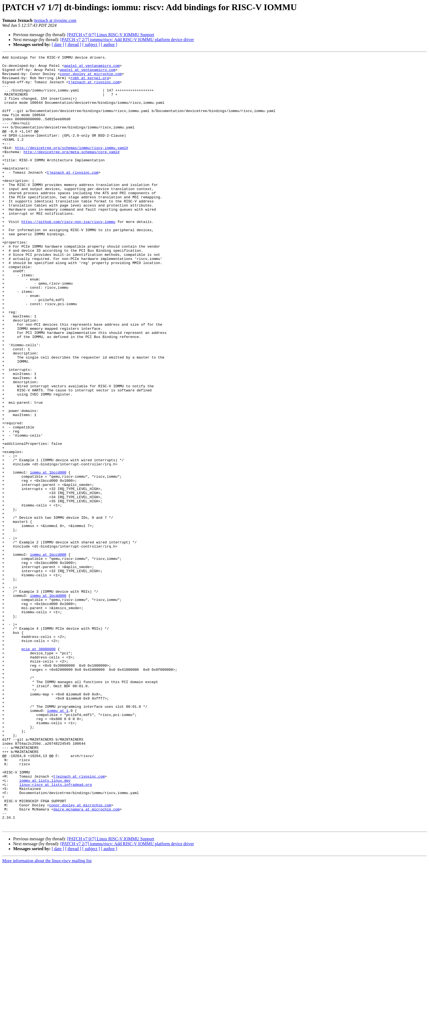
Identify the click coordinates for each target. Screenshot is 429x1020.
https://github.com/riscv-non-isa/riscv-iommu (68, 255)
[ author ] (109, 44)
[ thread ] (73, 44)
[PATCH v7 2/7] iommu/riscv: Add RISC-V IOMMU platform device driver (127, 39)
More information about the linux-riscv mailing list (47, 1015)
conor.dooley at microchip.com (91, 77)
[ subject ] (91, 44)
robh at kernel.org (90, 82)
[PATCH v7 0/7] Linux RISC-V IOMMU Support (110, 34)
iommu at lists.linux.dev (44, 925)
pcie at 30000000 (38, 768)
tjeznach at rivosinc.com (55, 20)
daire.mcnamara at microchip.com (86, 960)
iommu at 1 (57, 842)
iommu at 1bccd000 (48, 556)
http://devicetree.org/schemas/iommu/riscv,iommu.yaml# (71, 166)
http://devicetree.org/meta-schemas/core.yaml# (72, 171)
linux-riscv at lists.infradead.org (55, 930)
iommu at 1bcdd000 (48, 703)
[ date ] (58, 44)
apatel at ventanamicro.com (92, 67)
